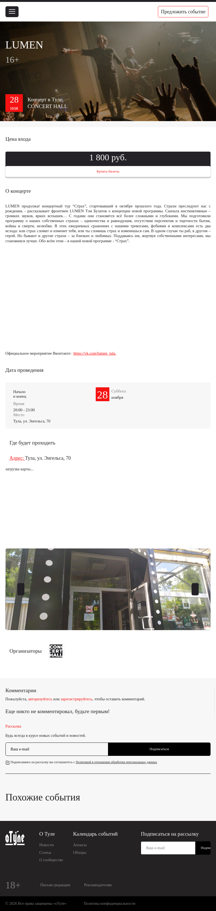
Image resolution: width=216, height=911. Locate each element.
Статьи (45, 852)
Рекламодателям (98, 885)
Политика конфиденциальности (110, 903)
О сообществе (51, 860)
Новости (46, 845)
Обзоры (79, 852)
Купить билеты (108, 171)
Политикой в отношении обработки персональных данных (116, 762)
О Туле (47, 834)
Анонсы (80, 845)
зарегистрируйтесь (76, 699)
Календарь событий (95, 834)
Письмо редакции (55, 885)
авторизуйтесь (40, 699)
